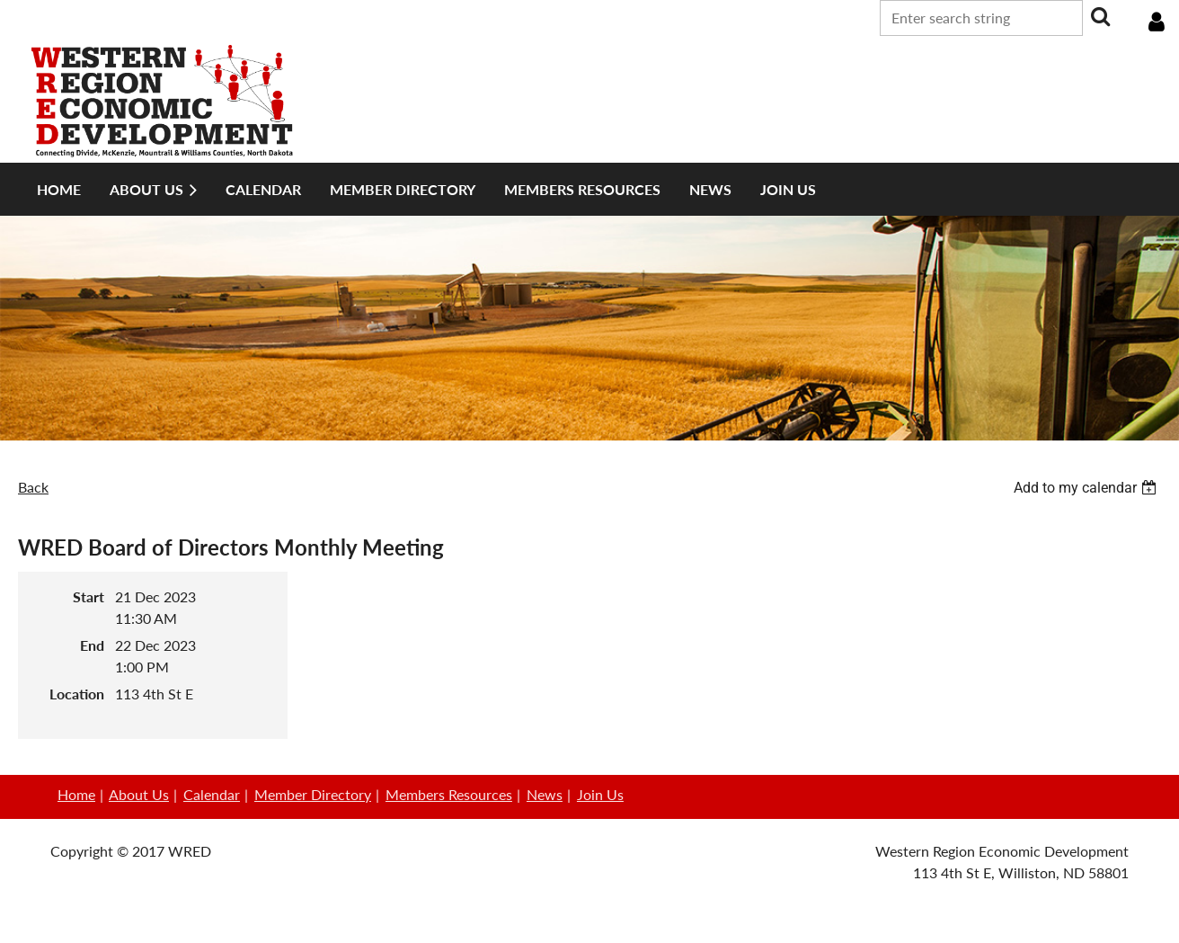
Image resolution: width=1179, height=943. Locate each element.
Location (76, 693)
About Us (139, 794)
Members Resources (449, 794)
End (92, 645)
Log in (1156, 22)
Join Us (600, 794)
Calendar (211, 794)
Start (88, 596)
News (545, 794)
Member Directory (312, 794)
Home (76, 794)
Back (33, 486)
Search (1100, 16)
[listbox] (1087, 487)
